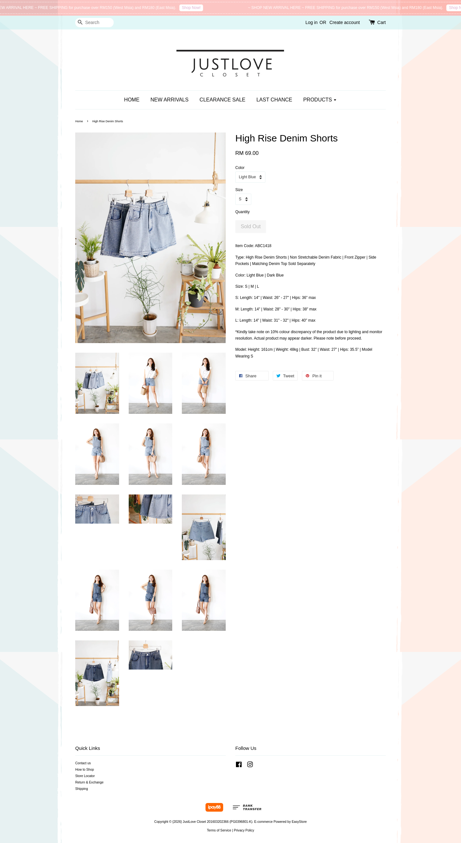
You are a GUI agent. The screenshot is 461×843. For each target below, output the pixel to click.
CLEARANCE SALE (222, 99)
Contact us (83, 763)
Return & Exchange (89, 782)
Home (79, 121)
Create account (344, 22)
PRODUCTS (320, 99)
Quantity (242, 212)
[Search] (94, 22)
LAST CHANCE (274, 99)
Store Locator (85, 776)
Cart (381, 22)
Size (239, 190)
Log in (311, 22)
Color (240, 167)
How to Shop (84, 769)
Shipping (81, 789)
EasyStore (299, 821)
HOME (132, 99)
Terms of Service (219, 830)
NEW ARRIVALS (169, 99)
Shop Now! (194, 7)
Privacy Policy (244, 830)
